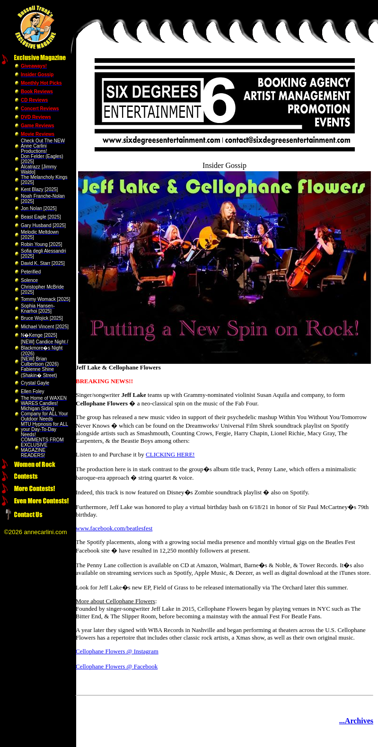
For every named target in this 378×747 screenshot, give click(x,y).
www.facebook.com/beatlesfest (114, 528)
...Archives (356, 721)
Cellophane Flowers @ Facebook (117, 666)
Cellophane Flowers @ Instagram (117, 651)
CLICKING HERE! (170, 454)
